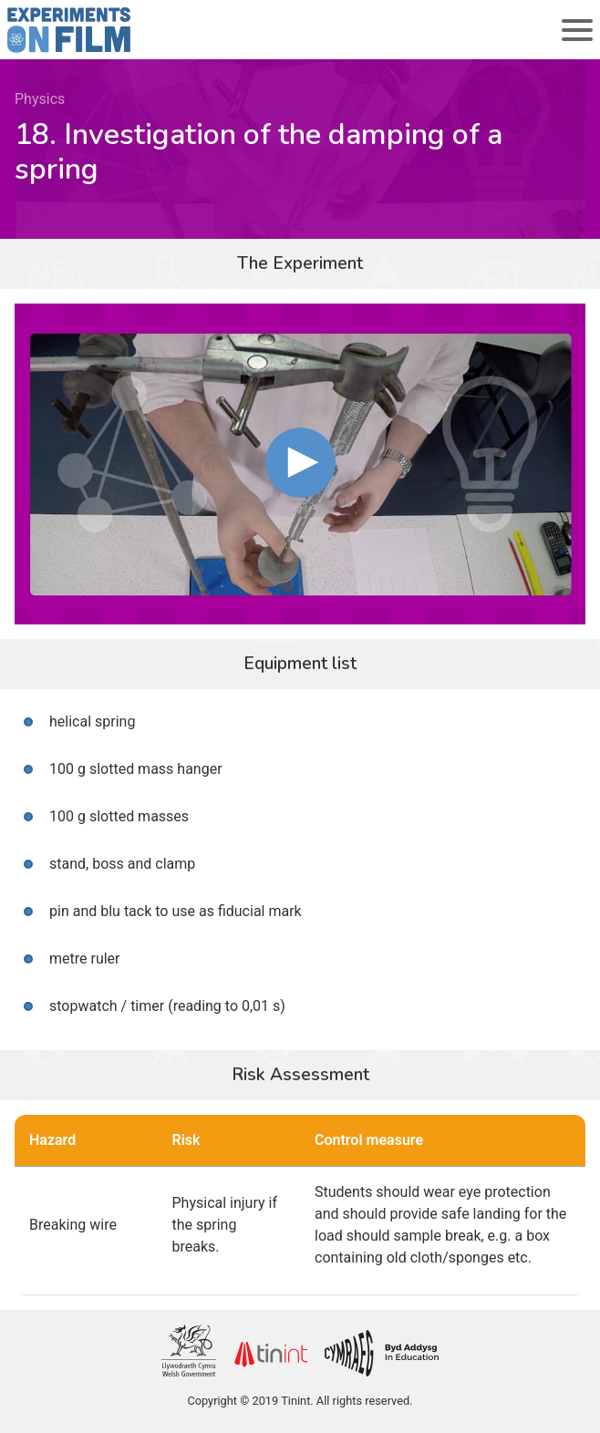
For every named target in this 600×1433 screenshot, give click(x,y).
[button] (300, 463)
